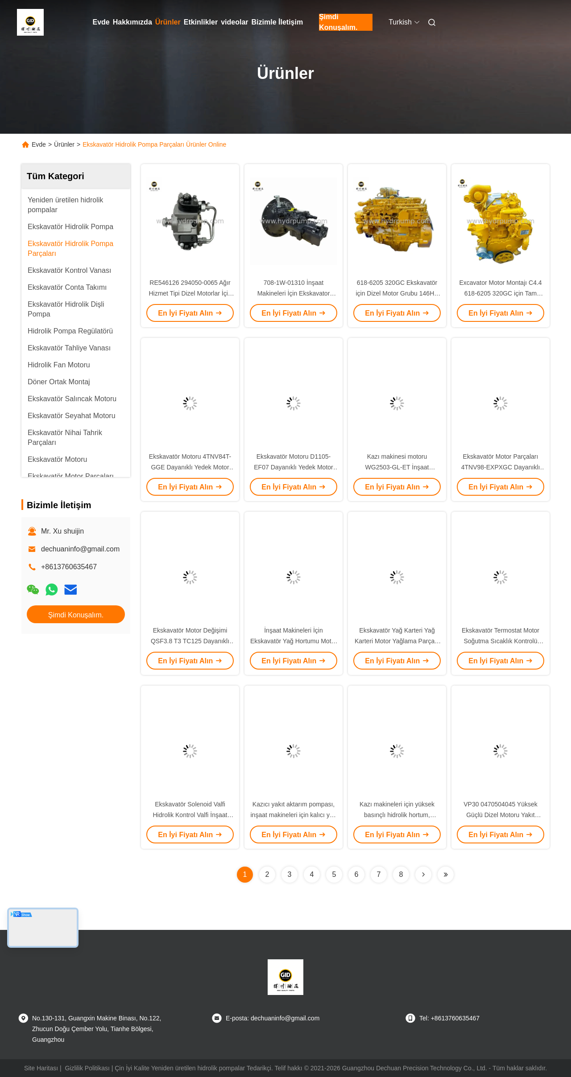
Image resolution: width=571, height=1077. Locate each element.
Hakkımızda (132, 22)
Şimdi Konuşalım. (338, 22)
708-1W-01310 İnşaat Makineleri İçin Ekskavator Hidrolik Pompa (293, 293)
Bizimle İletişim (277, 22)
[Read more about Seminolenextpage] (423, 875)
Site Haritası (41, 1068)
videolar (234, 22)
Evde (101, 22)
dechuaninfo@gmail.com (80, 549)
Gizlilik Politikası (87, 1068)
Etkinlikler (201, 22)
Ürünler (168, 22)
